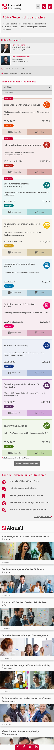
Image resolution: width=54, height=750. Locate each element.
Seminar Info (14, 132)
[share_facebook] (24, 747)
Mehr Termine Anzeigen (27, 463)
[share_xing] (18, 747)
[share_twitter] (30, 747)
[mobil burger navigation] (38, 6)
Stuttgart (8, 125)
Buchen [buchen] (39, 132)
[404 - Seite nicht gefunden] (44, 6)
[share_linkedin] (36, 747)
